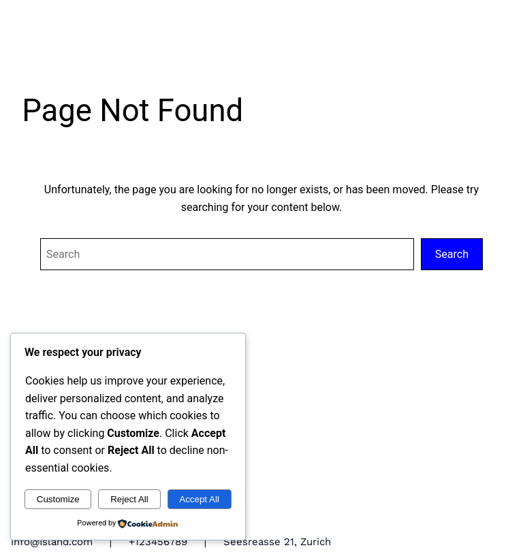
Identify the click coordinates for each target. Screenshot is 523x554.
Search (452, 254)
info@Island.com (52, 542)
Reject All (129, 499)
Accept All (199, 499)
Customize (58, 499)
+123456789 (158, 542)
